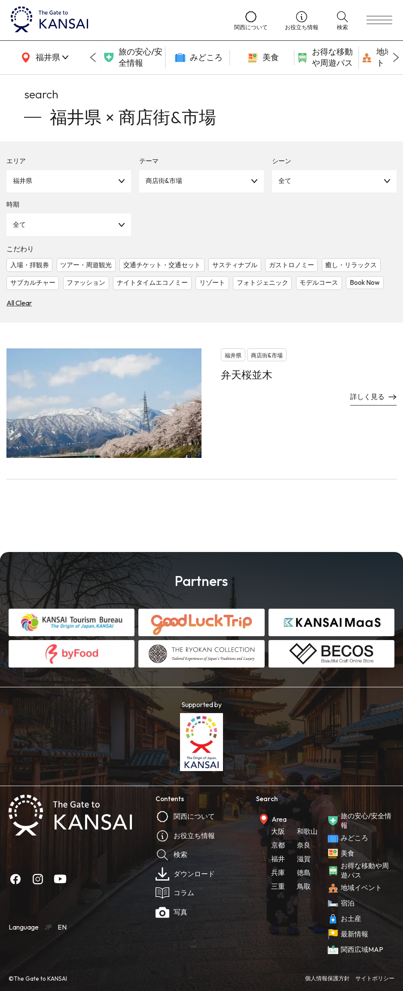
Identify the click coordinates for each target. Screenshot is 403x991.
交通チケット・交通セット (162, 265)
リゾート (212, 282)
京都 (278, 845)
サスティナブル (234, 265)
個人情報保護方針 (327, 978)
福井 (278, 858)
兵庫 (278, 872)
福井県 (22, 181)
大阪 (278, 831)
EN (62, 927)
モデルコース (318, 282)
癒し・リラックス (351, 265)
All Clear (19, 303)
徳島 (304, 872)
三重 (278, 886)
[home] (114, 20)
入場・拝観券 (29, 265)
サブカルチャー (32, 282)
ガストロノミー (291, 265)
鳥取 (304, 886)
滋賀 (304, 858)
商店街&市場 (164, 181)
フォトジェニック (262, 282)
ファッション (86, 282)
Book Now (365, 282)
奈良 (304, 845)
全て (284, 181)
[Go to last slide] (93, 57)
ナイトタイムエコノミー (152, 282)
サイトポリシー (374, 978)
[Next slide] (396, 57)
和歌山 (307, 831)
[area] (43, 57)
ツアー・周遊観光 (86, 265)
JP (48, 927)
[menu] (379, 20)
